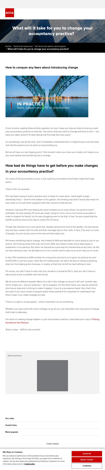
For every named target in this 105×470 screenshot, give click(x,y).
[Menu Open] (98, 14)
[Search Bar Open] (90, 14)
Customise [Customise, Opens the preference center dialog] (87, 466)
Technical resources (22, 46)
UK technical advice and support (50, 46)
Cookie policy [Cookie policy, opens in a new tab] (29, 464)
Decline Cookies (86, 460)
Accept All (87, 454)
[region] (52, 459)
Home (8, 46)
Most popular (11, 432)
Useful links (11, 425)
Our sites (9, 418)
